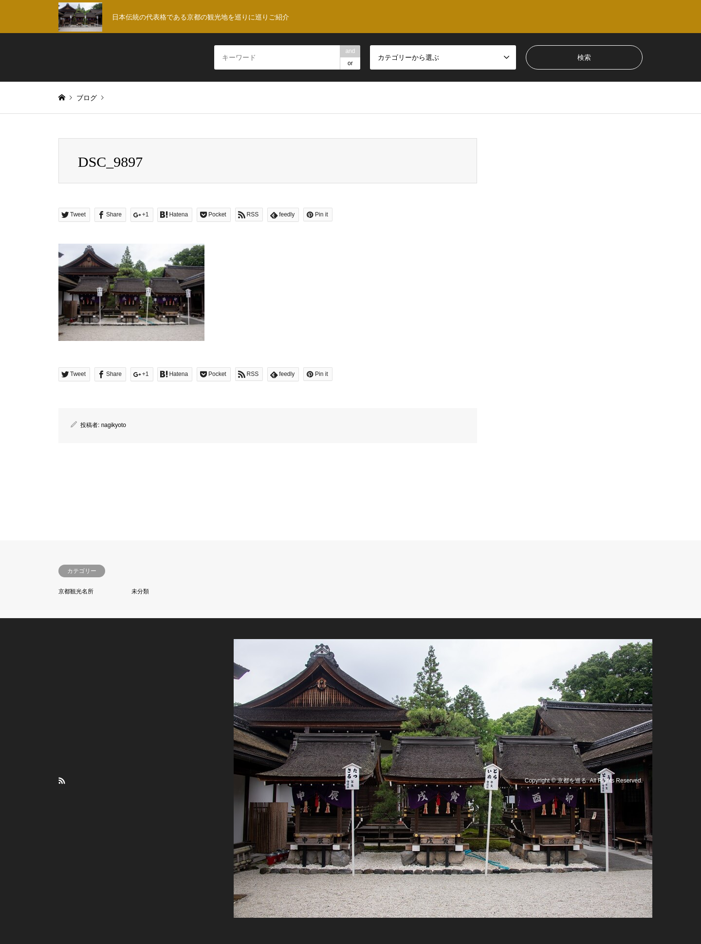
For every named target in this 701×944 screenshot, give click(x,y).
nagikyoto (113, 425)
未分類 (140, 591)
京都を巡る (572, 780)
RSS (61, 780)
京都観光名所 (75, 591)
